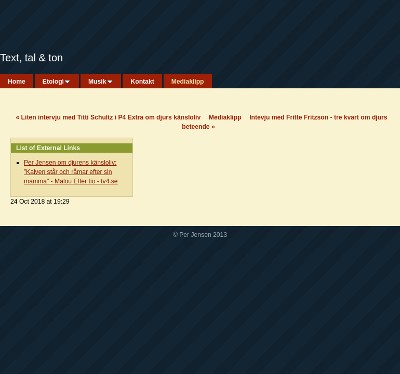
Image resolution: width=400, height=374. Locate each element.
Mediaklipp (225, 117)
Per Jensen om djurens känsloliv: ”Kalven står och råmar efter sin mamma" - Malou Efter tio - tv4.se (71, 172)
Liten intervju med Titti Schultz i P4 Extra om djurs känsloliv (108, 117)
